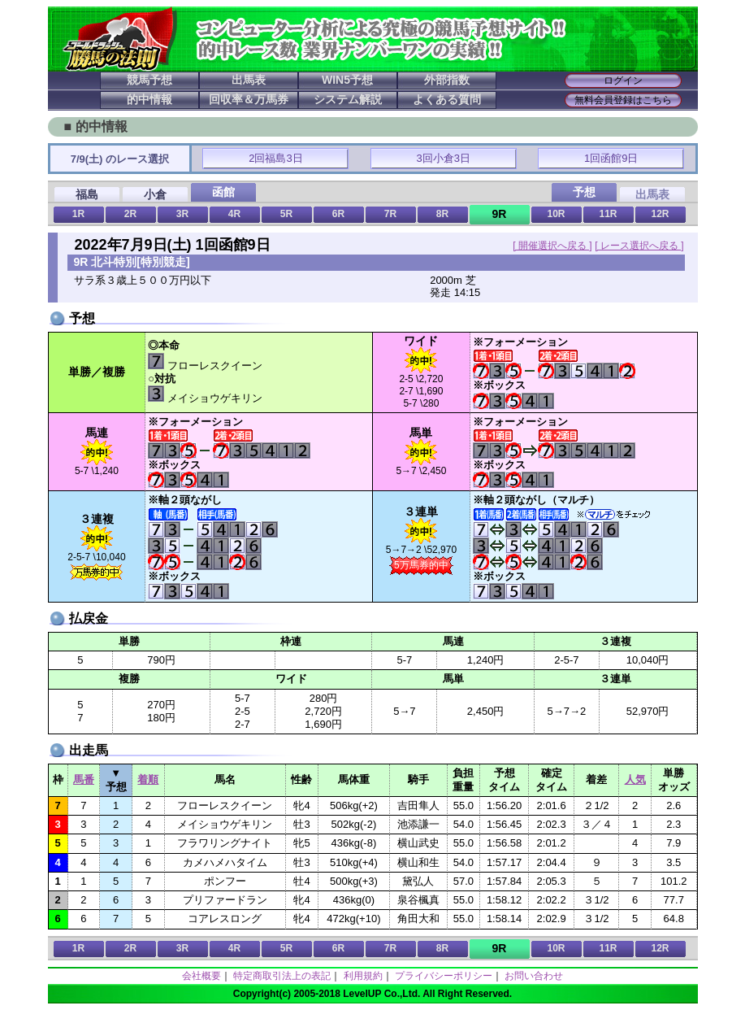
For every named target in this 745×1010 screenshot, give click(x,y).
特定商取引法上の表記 (282, 976)
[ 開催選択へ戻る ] (552, 245)
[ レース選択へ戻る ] (639, 245)
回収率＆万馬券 (248, 99)
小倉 (155, 194)
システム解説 (348, 99)
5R (286, 214)
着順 (147, 779)
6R (338, 214)
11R (608, 214)
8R (442, 214)
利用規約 (363, 976)
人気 (635, 779)
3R (182, 214)
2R (130, 214)
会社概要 (201, 976)
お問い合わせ (534, 976)
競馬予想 (149, 79)
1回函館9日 (611, 158)
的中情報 (149, 99)
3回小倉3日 (443, 158)
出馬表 (249, 79)
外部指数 (447, 79)
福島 (87, 194)
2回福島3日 (275, 158)
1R (78, 214)
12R (660, 214)
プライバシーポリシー (443, 976)
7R (390, 214)
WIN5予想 (347, 79)
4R (234, 214)
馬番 (83, 779)
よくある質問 (447, 99)
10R (556, 214)
